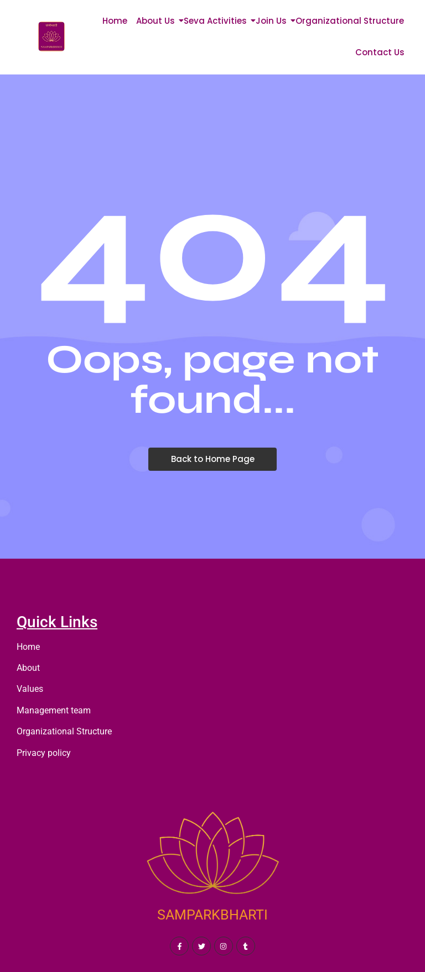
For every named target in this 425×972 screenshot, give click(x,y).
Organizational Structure (350, 21)
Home (114, 21)
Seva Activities (217, 21)
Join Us (273, 21)
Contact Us (380, 52)
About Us (157, 21)
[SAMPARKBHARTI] (213, 858)
